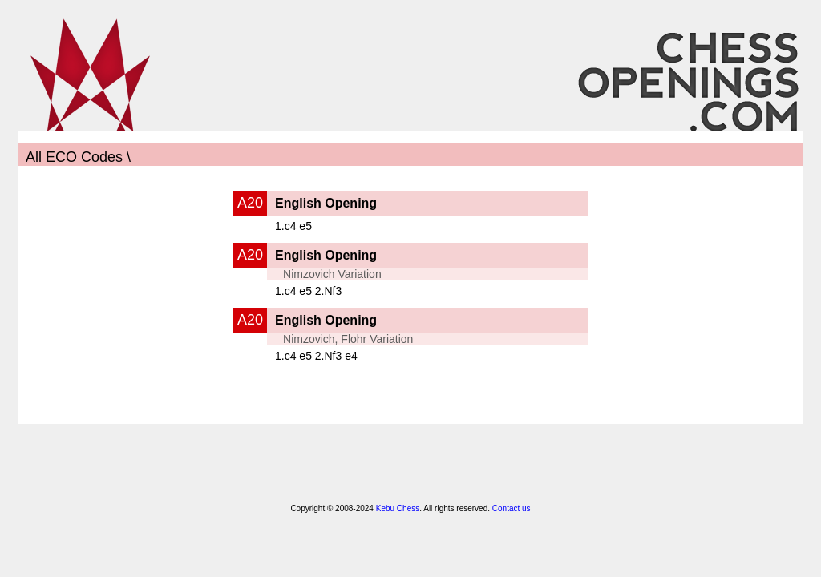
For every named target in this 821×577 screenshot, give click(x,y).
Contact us (511, 508)
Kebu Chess (397, 508)
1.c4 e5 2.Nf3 (308, 290)
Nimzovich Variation (332, 274)
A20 (250, 203)
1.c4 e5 (293, 226)
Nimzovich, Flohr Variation (348, 339)
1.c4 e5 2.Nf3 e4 (316, 355)
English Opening (326, 203)
